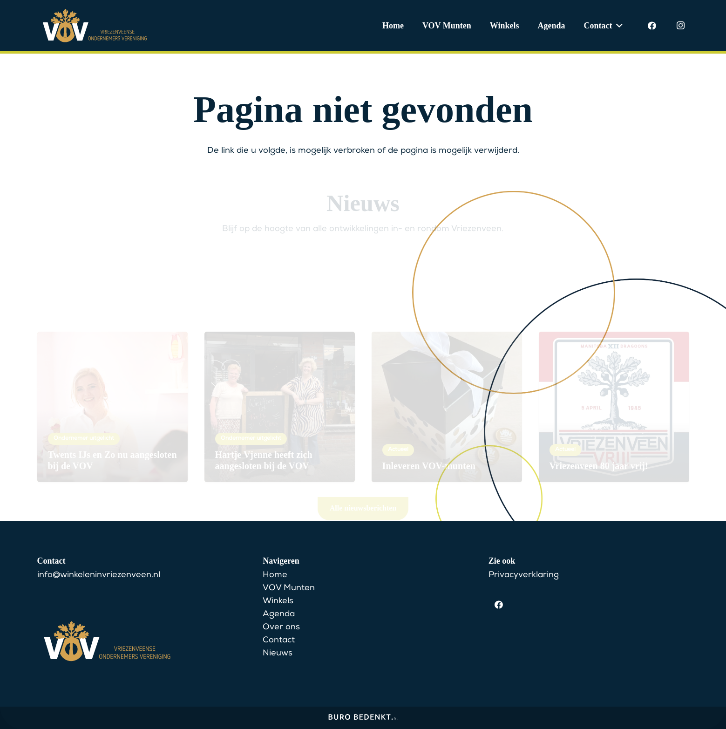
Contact (279, 640)
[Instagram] (680, 25)
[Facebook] (652, 25)
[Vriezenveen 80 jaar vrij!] (614, 371)
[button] (617, 25)
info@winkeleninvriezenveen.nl (98, 575)
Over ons (281, 627)
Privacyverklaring (524, 575)
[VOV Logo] (95, 25)
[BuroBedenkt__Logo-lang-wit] (363, 720)
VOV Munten (289, 588)
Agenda (279, 614)
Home (275, 575)
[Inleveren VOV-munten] (447, 371)
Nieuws (277, 653)
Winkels (278, 601)
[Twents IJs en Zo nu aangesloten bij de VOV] (112, 371)
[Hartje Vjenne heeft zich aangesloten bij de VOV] (279, 371)
